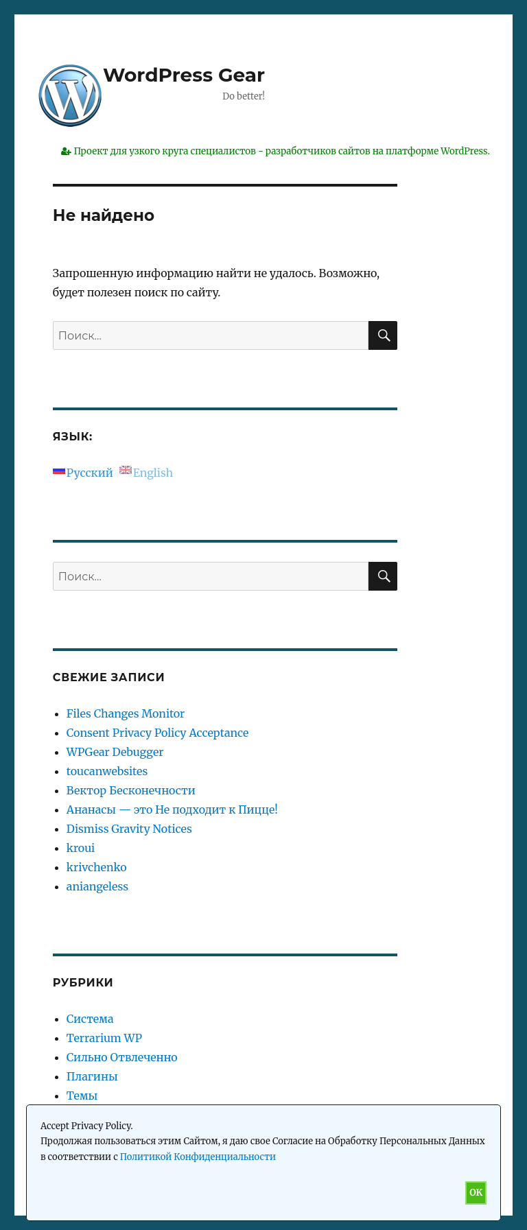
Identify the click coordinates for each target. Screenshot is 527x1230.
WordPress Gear (184, 74)
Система (90, 1019)
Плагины (92, 1076)
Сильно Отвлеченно (122, 1057)
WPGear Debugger (115, 752)
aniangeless (97, 886)
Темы (82, 1095)
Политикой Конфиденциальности (198, 1157)
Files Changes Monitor (126, 713)
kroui (81, 848)
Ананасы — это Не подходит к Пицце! (172, 809)
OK (475, 1192)
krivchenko (97, 867)
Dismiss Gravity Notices (129, 829)
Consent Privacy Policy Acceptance (158, 733)
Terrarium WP (104, 1038)
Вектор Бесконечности (131, 790)
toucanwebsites (107, 771)
